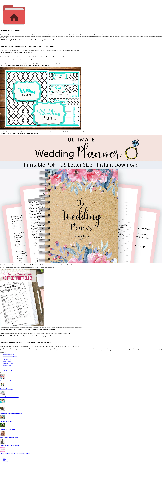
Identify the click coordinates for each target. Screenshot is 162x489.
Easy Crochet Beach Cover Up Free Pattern (12, 405)
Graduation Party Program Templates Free (10, 356)
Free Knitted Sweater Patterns (8, 363)
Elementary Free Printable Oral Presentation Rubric (15, 453)
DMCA (4, 460)
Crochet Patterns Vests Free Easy (9, 437)
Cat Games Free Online (6, 421)
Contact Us (4, 459)
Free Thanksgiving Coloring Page (8, 354)
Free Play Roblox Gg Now (7, 368)
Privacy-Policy (5, 461)
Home (4, 458)
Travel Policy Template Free (7, 367)
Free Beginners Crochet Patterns (9, 397)
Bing (5, 463)
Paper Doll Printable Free (7, 361)
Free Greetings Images (6, 389)
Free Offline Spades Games (7, 429)
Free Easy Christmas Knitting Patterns (11, 413)
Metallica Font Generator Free (8, 359)
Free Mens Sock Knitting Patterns (9, 445)
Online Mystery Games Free (7, 357)
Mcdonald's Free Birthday (7, 365)
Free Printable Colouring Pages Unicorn (9, 370)
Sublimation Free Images (7, 380)
